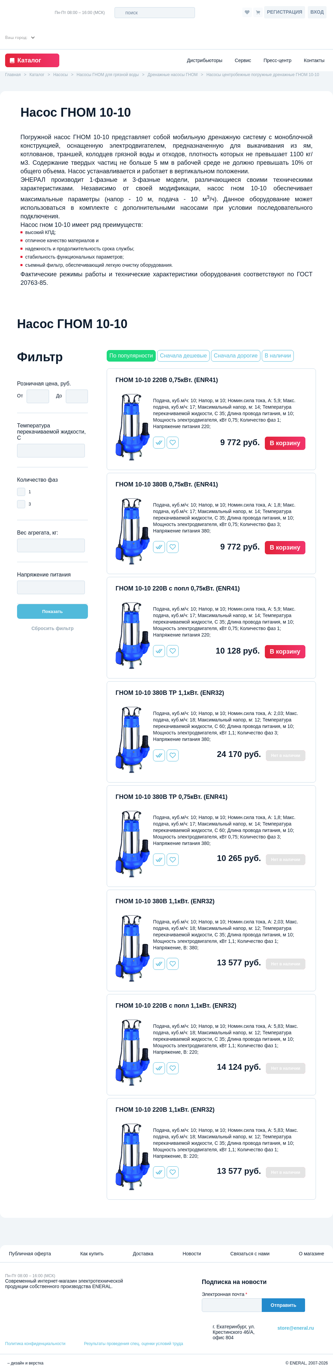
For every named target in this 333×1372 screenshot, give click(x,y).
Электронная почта (223, 1294)
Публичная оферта (30, 1253)
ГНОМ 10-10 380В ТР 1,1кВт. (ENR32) (170, 692)
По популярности (131, 356)
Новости (192, 1253)
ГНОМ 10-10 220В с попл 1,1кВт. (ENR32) (176, 1005)
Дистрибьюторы (205, 60)
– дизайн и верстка (24, 1363)
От (20, 395)
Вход (317, 12)
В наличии (277, 356)
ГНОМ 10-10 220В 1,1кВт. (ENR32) (165, 1109)
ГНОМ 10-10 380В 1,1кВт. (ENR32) (165, 901)
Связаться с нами (250, 1253)
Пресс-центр (277, 60)
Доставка (143, 1253)
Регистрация (284, 12)
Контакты (314, 60)
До (59, 395)
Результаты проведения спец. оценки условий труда (133, 1343)
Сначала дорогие (236, 356)
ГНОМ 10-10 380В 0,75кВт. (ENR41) (167, 484)
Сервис (243, 60)
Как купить (91, 1253)
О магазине (311, 1253)
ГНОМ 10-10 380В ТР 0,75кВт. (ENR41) (171, 796)
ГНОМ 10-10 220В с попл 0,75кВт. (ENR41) (178, 588)
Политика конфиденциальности (35, 1343)
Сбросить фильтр (52, 628)
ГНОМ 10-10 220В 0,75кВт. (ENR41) (167, 380)
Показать (52, 611)
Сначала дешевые (183, 356)
